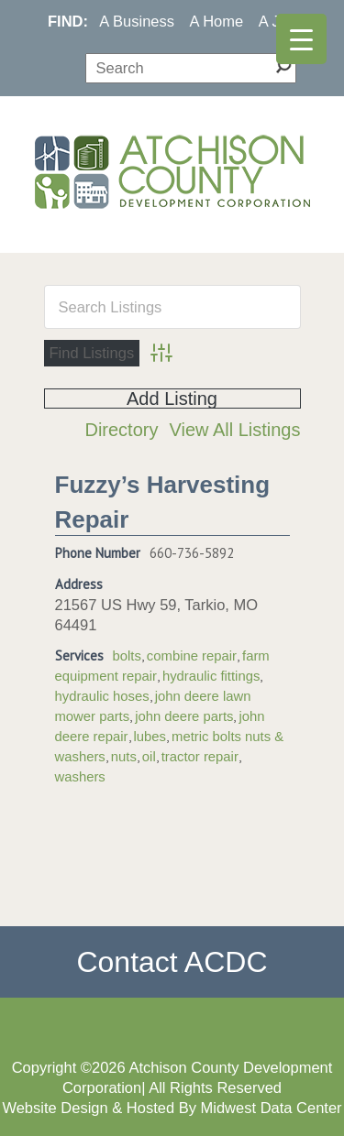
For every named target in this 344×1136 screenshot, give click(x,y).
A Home (217, 21)
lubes (150, 736)
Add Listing (172, 398)
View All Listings (234, 430)
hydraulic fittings (211, 676)
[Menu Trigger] (301, 39)
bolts (127, 656)
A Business (136, 21)
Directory (121, 430)
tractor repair (200, 756)
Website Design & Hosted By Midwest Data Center (171, 1107)
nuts (124, 756)
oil (149, 756)
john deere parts (184, 716)
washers (80, 777)
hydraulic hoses (102, 696)
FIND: (68, 21)
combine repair (192, 656)
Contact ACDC (171, 961)
